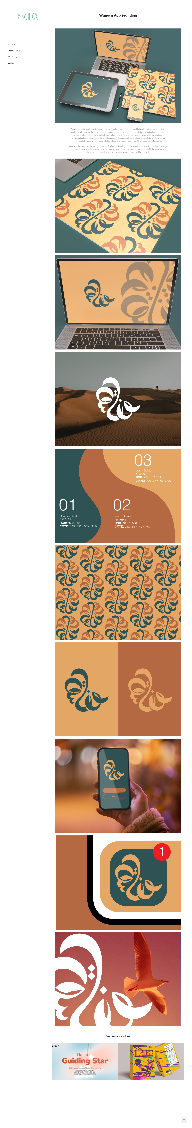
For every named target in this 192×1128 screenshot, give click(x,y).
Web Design (13, 56)
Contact (11, 63)
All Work (11, 44)
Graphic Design (14, 50)
